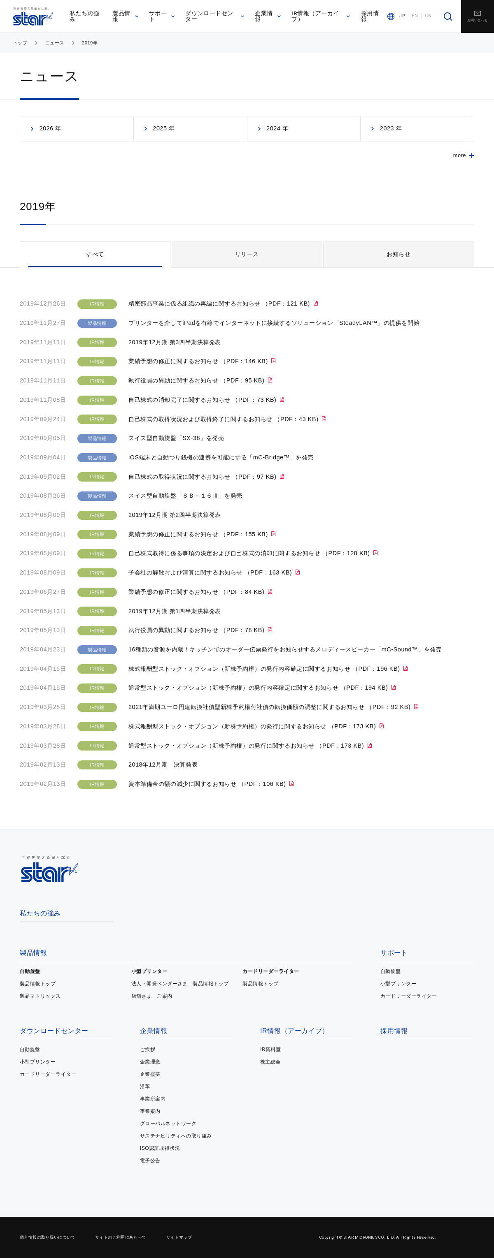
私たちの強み (85, 16)
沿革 (145, 1086)
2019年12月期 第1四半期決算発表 (174, 611)
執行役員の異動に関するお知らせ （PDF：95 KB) (197, 380)
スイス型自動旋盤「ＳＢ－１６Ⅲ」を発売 (185, 495)
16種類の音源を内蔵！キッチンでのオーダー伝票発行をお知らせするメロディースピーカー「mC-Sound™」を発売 (285, 649)
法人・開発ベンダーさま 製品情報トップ (180, 984)
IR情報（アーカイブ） (320, 16)
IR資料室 (270, 1049)
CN (428, 16)
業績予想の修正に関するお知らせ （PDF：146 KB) (199, 361)
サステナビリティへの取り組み (176, 1136)
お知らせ (398, 254)
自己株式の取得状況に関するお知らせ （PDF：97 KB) (203, 476)
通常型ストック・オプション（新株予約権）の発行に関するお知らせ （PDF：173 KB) (247, 745)
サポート (162, 16)
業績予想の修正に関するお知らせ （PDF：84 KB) (197, 591)
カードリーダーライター (270, 971)
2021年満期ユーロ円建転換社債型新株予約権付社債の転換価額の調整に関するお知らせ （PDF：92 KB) (270, 707)
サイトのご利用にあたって (121, 1237)
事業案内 (150, 1111)
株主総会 (270, 1062)
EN (415, 16)
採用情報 (370, 16)
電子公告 (150, 1160)
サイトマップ (179, 1237)
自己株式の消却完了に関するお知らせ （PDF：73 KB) (203, 399)
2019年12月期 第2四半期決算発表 (174, 515)
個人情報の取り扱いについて (47, 1237)
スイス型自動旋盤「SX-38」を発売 (176, 438)
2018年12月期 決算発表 (163, 764)
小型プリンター (149, 971)
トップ (20, 42)
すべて (95, 254)
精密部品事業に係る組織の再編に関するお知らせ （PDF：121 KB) (220, 303)
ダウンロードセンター (214, 16)
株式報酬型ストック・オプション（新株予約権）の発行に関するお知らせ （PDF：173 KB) (253, 726)
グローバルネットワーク (168, 1123)
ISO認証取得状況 (160, 1148)
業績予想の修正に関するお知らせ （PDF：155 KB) (199, 534)
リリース (247, 254)
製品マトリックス (40, 996)
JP (402, 16)
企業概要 (150, 1074)
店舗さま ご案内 (151, 996)
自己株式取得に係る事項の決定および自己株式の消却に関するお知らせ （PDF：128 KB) (250, 553)
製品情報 (125, 16)
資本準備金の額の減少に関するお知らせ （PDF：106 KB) (208, 784)
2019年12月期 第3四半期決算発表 (174, 342)
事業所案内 (152, 1099)
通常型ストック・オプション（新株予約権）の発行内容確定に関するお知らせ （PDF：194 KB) (259, 687)
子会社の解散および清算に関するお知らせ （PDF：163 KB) (211, 572)
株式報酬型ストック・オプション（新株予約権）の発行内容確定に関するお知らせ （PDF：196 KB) (265, 668)
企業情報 (268, 16)
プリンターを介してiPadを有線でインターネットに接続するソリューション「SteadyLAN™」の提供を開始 (273, 323)
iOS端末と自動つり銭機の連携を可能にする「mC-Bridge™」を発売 (221, 457)
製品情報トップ (38, 984)
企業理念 (150, 1062)
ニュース (54, 42)
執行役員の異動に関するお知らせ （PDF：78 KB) (197, 630)
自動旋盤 (30, 971)
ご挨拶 (147, 1049)
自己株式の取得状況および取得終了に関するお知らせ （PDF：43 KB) (224, 419)
